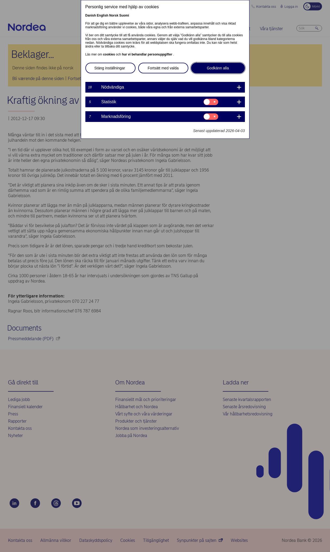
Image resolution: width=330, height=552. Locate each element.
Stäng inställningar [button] (109, 68)
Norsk (113, 15)
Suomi (124, 15)
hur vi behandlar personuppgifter (147, 54)
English (102, 15)
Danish (90, 15)
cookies (109, 54)
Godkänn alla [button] (218, 68)
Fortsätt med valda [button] (163, 68)
